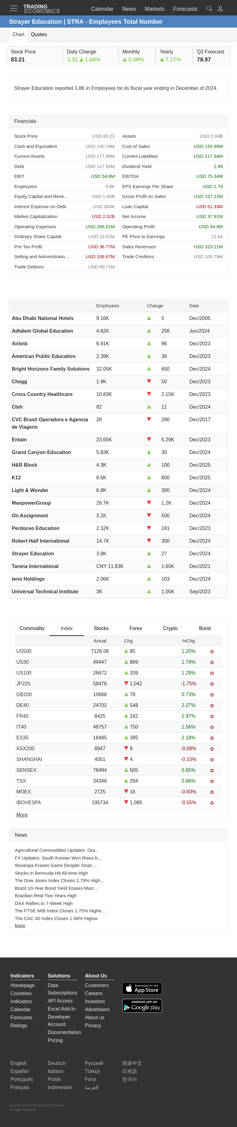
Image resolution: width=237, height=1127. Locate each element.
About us (94, 1017)
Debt (19, 166)
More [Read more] (21, 815)
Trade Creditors (138, 256)
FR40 (22, 716)
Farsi (90, 1079)
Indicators (21, 1001)
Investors (95, 1001)
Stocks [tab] (101, 628)
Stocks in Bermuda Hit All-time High (51, 873)
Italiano (56, 1071)
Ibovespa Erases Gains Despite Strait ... (56, 865)
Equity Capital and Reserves (42, 196)
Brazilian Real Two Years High (46, 895)
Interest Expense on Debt (40, 206)
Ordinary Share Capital (37, 236)
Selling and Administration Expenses (42, 256)
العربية (91, 1087)
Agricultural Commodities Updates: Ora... (57, 850)
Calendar (20, 1009)
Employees (25, 186)
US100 (23, 672)
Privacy (93, 1025)
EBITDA (130, 176)
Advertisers (97, 1009)
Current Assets (29, 156)
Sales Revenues (139, 246)
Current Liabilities (140, 156)
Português (21, 1079)
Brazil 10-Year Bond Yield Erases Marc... (56, 888)
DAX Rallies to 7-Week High (44, 903)
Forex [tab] (136, 628)
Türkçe (92, 1071)
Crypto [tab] (170, 628)
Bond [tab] (204, 628)
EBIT (19, 176)
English (18, 1063)
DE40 (22, 705)
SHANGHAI (29, 759)
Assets (129, 136)
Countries (20, 993)
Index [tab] (66, 628)
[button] (220, 9)
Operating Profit (138, 226)
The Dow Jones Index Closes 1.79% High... (59, 880)
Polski (54, 1079)
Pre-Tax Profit (28, 246)
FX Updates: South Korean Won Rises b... (58, 857)
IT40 (21, 727)
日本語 (129, 1071)
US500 (23, 651)
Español (19, 1071)
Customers (97, 985)
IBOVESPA (28, 802)
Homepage (22, 985)
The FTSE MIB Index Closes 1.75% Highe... (60, 910)
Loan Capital (135, 206)
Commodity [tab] (32, 628)
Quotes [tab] (39, 34)
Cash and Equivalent (35, 146)
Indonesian (60, 1087)
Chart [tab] (18, 34)
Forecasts (21, 1017)
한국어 (129, 1079)
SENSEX (26, 770)
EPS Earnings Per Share (147, 186)
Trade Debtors (29, 266)
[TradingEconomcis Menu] (15, 8)
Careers (93, 993)
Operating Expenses (35, 226)
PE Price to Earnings (143, 236)
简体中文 (132, 1063)
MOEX (23, 791)
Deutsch (57, 1063)
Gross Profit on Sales (144, 196)
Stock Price (26, 136)
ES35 (22, 737)
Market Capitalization (35, 216)
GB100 (24, 694)
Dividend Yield (137, 166)
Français (19, 1087)
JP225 (23, 683)
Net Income (134, 216)
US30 (22, 662)
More (20, 925)
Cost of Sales (136, 146)
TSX (21, 781)
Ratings (18, 1025)
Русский (94, 1063)
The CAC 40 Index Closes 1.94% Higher (56, 918)
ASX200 (25, 748)
